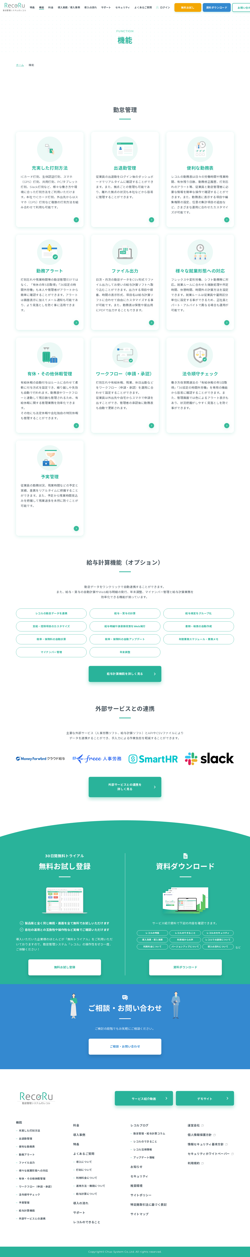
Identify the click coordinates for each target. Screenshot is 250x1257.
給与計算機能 (27, 1210)
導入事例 (79, 1135)
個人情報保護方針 (200, 1135)
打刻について (84, 1170)
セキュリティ (122, 7)
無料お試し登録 (64, 967)
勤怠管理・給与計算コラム (149, 1133)
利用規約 (194, 1163)
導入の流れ (90, 7)
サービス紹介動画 (144, 1099)
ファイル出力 (125, 271)
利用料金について (86, 1178)
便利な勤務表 (200, 168)
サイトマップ (139, 1214)
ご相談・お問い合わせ (125, 1046)
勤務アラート (49, 271)
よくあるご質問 (143, 7)
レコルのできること (86, 1222)
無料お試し (187, 7)
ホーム (20, 65)
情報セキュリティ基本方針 (206, 1144)
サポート (106, 7)
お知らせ (136, 1167)
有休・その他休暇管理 (49, 374)
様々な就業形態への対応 (200, 271)
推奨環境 (136, 1186)
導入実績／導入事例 (69, 7)
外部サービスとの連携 (32, 1218)
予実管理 (50, 476)
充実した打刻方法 (50, 168)
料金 (50, 7)
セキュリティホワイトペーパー (209, 1154)
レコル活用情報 (142, 1149)
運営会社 (194, 1125)
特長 (32, 7)
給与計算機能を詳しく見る (125, 674)
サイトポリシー (141, 1195)
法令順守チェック (200, 374)
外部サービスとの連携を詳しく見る (125, 787)
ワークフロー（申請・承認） (125, 374)
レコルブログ (139, 1125)
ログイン (165, 7)
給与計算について (86, 1194)
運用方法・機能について (90, 1186)
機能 (41, 7)
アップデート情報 (144, 1157)
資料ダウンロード (216, 7)
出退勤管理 (125, 168)
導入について (84, 1162)
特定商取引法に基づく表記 (148, 1204)
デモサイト (204, 1099)
